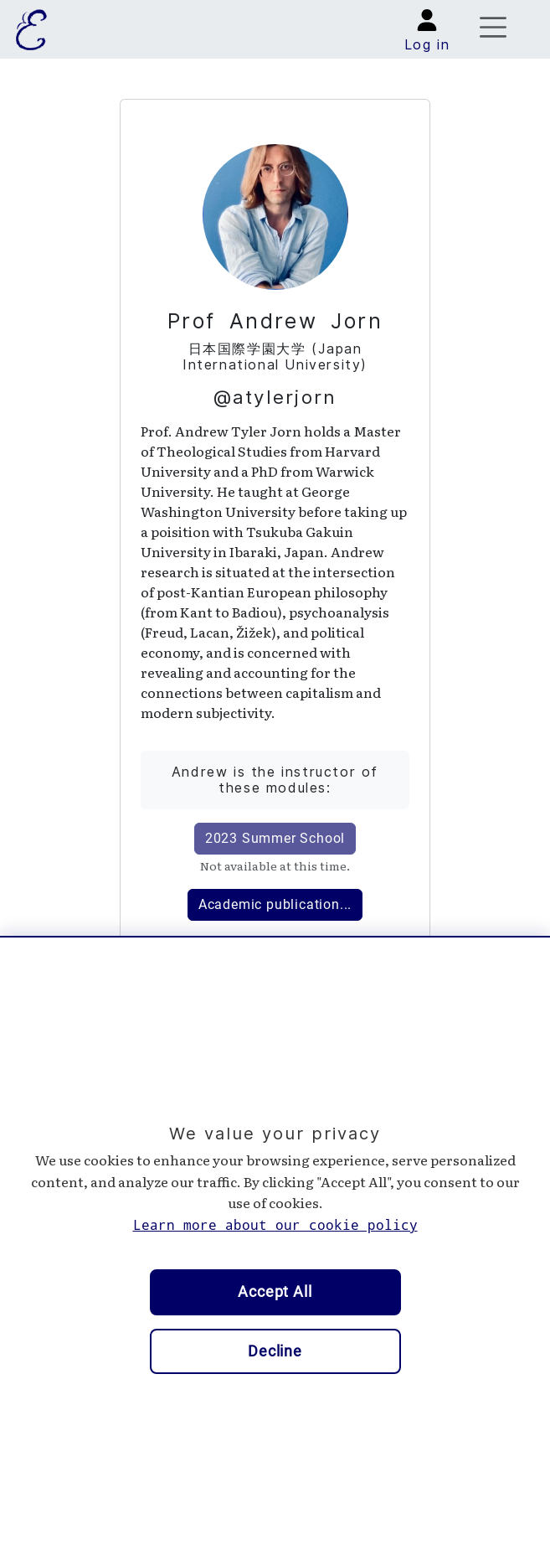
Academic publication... (275, 904)
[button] (427, 33)
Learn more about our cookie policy (275, 1225)
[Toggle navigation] (493, 29)
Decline (275, 1351)
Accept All (275, 1292)
